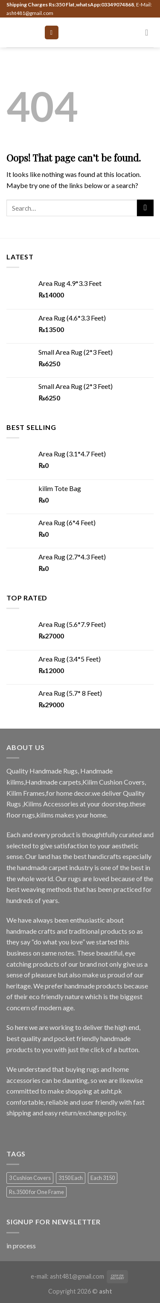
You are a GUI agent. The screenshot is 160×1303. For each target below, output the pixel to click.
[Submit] (145, 208)
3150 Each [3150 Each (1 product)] (70, 1177)
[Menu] (51, 33)
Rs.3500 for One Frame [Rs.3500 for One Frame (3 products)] (36, 1191)
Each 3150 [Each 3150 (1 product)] (102, 1177)
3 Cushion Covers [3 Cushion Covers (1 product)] (30, 1177)
